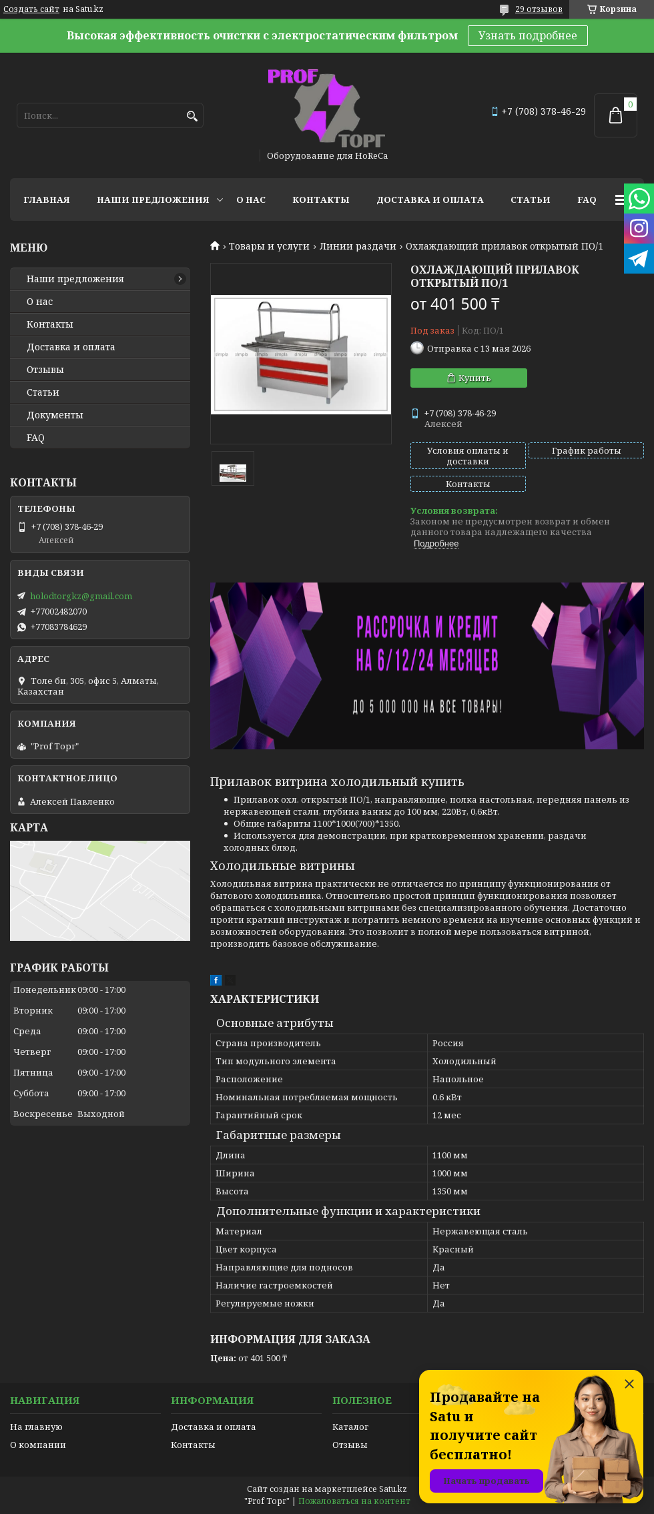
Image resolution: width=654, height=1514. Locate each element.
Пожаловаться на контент (354, 1501)
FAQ (587, 200)
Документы (55, 415)
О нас (251, 200)
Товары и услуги (269, 246)
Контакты (321, 200)
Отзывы (45, 370)
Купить (474, 378)
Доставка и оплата (430, 200)
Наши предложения (153, 200)
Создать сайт (31, 9)
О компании (38, 1445)
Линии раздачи (358, 246)
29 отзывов (539, 9)
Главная (46, 200)
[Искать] (192, 116)
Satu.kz (393, 1489)
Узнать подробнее (527, 35)
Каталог (350, 1427)
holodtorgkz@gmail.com (81, 596)
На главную (36, 1427)
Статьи (531, 200)
